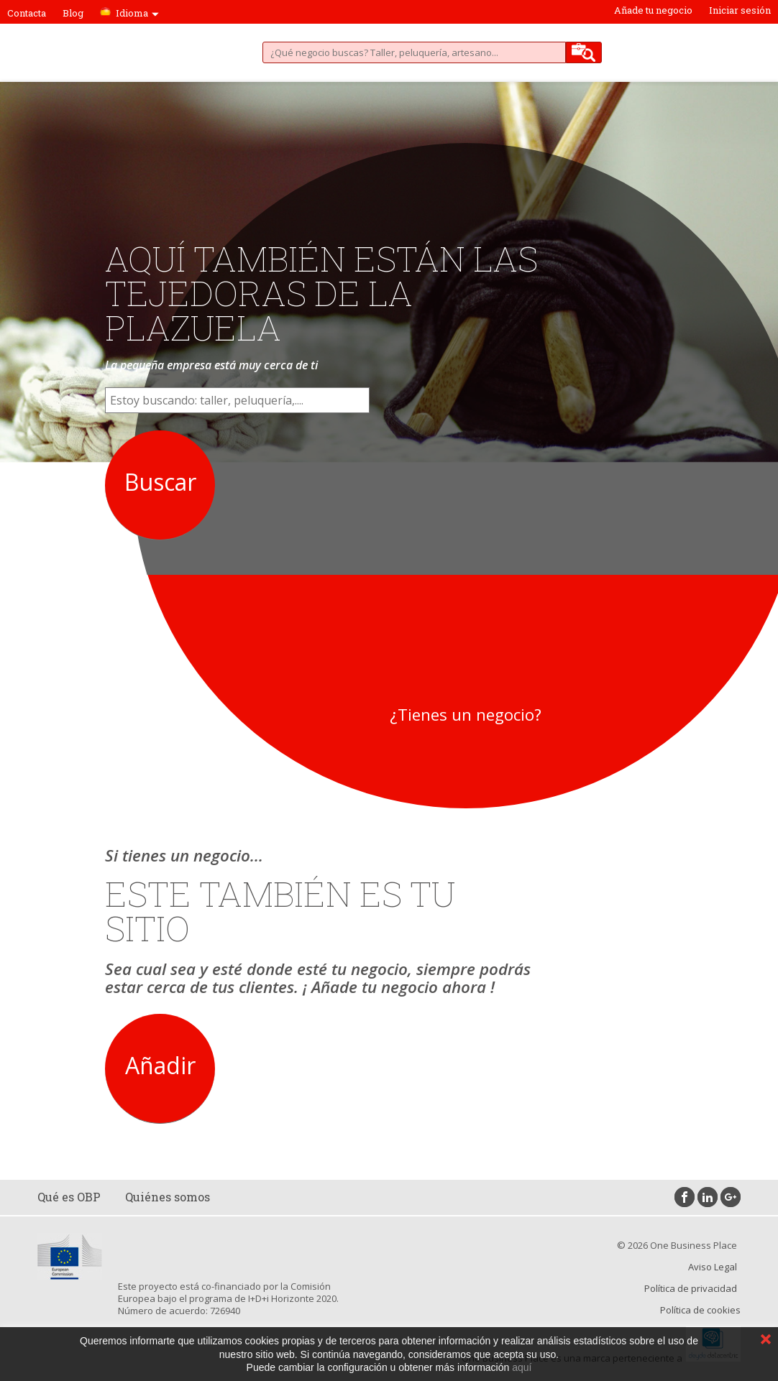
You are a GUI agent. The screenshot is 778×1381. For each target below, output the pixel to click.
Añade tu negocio (653, 10)
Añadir (160, 1065)
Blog (73, 12)
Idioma (137, 12)
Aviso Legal (712, 1266)
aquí (521, 1367)
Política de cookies (700, 1309)
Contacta (26, 12)
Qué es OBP (69, 1196)
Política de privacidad (690, 1288)
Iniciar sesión (740, 10)
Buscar (160, 481)
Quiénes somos (167, 1196)
